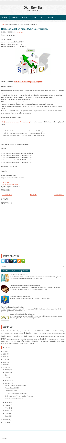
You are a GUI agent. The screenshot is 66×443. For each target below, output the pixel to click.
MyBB (13, 339)
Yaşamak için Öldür (11, 390)
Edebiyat (62, 331)
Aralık (7, 369)
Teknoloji (35, 341)
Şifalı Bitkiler (26, 341)
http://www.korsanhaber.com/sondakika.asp (15, 122)
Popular (5, 271)
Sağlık (42, 339)
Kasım (7, 372)
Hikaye (15, 336)
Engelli (11, 333)
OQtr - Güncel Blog (33, 7)
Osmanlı (18, 339)
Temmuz (8, 383)
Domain (52, 331)
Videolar (50, 17)
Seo (46, 339)
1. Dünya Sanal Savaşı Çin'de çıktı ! (16, 393)
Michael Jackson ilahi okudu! (14, 399)
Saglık (42, 17)
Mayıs (7, 405)
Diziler (34, 17)
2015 (5, 351)
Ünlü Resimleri (44, 341)
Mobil (63, 336)
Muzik (9, 339)
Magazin (45, 336)
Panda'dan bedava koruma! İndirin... (12, 307)
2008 (5, 420)
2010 (5, 365)
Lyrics (39, 336)
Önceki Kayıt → (59, 195)
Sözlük (8, 341)
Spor (11, 341)
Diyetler (40, 331)
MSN (3, 339)
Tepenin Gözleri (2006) (12, 388)
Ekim (7, 375)
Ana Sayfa (33, 195)
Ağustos (8, 380)
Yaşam (22, 343)
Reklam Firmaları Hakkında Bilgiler (16, 385)
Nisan (7, 408)
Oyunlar (23, 339)
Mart (6, 410)
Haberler (62, 333)
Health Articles (6, 336)
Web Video (61, 341)
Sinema (51, 339)
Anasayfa (4, 17)
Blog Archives (23, 271)
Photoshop (29, 339)
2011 (5, 362)
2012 (5, 359)
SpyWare (17, 341)
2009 (5, 367)
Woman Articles (14, 343)
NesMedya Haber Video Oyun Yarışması (28, 82)
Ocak (7, 416)
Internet (25, 17)
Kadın (26, 336)
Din (35, 331)
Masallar (58, 336)
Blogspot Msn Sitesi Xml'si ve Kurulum (22, 314)
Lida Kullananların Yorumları (19, 275)
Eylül (6, 378)
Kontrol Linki (5, 182)
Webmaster (14, 17)
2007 (5, 422)
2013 (5, 357)
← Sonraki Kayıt (7, 195)
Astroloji (9, 331)
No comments (18, 32)
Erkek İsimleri (18, 333)
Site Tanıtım (57, 339)
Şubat (7, 413)
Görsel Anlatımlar (53, 333)
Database (31, 331)
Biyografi (20, 331)
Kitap (30, 336)
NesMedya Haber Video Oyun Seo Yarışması (25, 29)
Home (4, 24)
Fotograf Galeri (37, 333)
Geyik (44, 334)
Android (3, 331)
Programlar (36, 339)
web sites (4, 439)
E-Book (57, 331)
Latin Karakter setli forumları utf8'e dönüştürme (25, 285)
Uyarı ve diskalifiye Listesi (9, 184)
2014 (5, 354)
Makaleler (51, 336)
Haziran (7, 402)
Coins (25, 331)
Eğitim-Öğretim (5, 333)
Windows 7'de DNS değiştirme (20, 296)
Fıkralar (28, 333)
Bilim (14, 331)
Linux (33, 336)
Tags (13, 271)
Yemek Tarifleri (29, 343)
